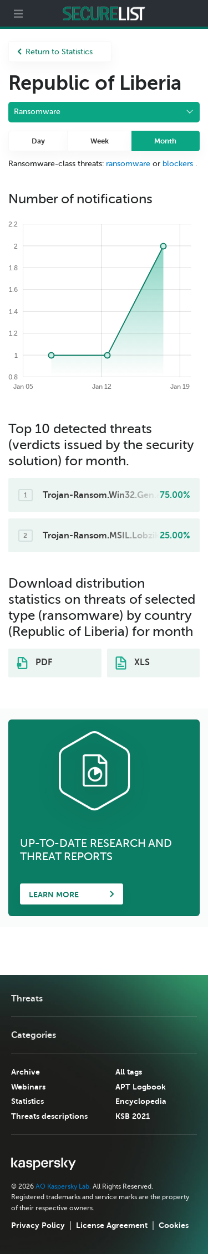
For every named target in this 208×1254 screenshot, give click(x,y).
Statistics (27, 1101)
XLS (132, 663)
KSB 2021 (132, 1116)
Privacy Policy (38, 1225)
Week (99, 141)
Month (165, 141)
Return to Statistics (55, 52)
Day (38, 141)
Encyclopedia (140, 1101)
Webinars (28, 1086)
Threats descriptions (49, 1116)
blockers (178, 164)
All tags (128, 1071)
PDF (34, 663)
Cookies (174, 1225)
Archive (25, 1071)
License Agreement (112, 1225)
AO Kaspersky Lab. (63, 1186)
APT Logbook (140, 1086)
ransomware (128, 164)
